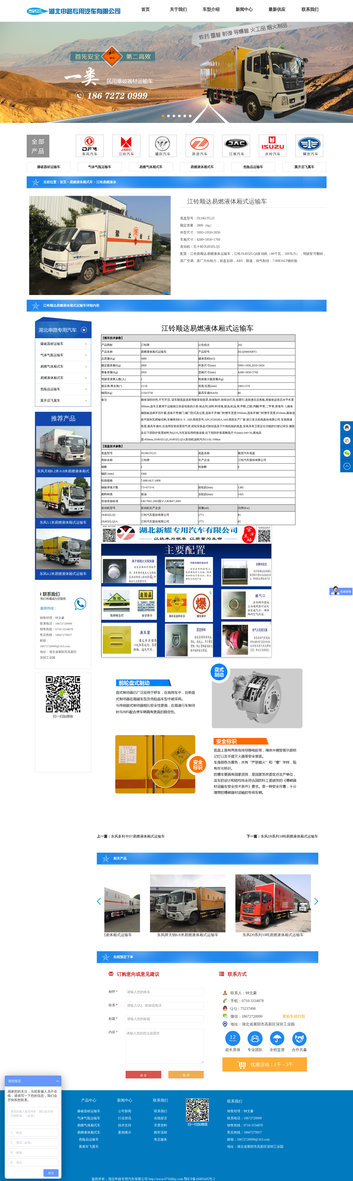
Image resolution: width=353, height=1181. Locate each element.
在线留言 (160, 1118)
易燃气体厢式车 (52, 366)
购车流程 (160, 1132)
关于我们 (178, 9)
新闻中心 (244, 9)
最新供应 (276, 9)
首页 (145, 9)
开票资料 (160, 1125)
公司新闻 (124, 1111)
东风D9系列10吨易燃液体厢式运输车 (289, 836)
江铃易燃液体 (106, 182)
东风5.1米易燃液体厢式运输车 (63, 522)
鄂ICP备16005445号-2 (199, 1179)
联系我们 (310, 9)
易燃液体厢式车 (81, 182)
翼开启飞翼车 (50, 400)
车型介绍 (211, 9)
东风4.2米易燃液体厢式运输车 (63, 574)
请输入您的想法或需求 (165, 1046)
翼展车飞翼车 (89, 1146)
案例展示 (124, 1132)
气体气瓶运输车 (52, 355)
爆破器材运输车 (52, 344)
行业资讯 (124, 1118)
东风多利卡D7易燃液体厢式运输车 (138, 836)
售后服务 (160, 1139)
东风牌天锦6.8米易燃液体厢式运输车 (232, 935)
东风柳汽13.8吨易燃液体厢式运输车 (147, 935)
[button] (49, 167)
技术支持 (124, 1125)
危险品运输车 (50, 389)
